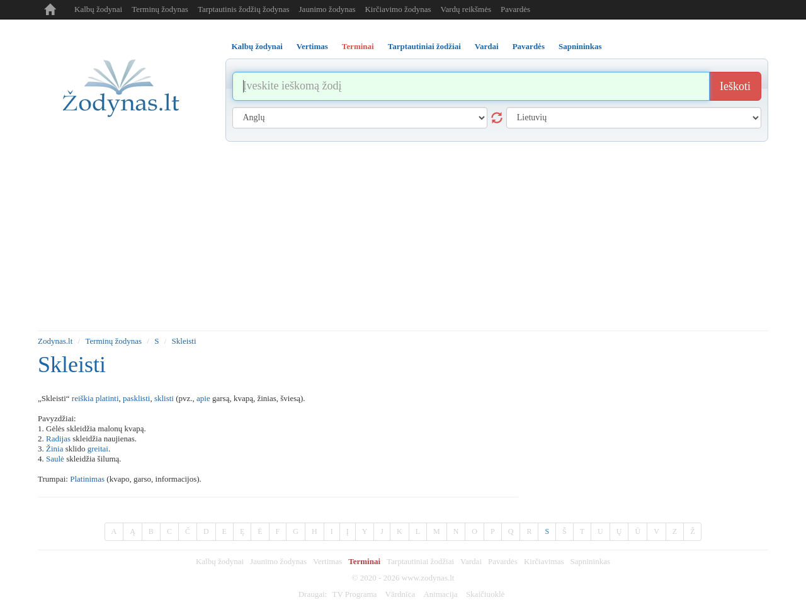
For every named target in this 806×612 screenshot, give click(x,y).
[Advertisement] (403, 236)
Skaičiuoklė (485, 594)
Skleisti (184, 341)
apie (203, 398)
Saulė (55, 458)
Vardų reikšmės (466, 9)
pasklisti (136, 398)
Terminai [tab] (358, 46)
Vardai (471, 561)
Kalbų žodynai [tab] (257, 46)
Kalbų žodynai (98, 9)
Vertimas (327, 561)
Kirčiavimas (544, 561)
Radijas (58, 438)
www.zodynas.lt (428, 577)
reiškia (83, 398)
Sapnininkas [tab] (580, 46)
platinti (107, 398)
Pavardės (515, 9)
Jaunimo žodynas (327, 9)
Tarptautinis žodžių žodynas (244, 9)
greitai (98, 448)
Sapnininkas (590, 561)
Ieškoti (735, 86)
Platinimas (87, 479)
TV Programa (354, 594)
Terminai (364, 561)
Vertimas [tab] (312, 46)
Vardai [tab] (487, 46)
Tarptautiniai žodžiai (420, 561)
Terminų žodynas (160, 9)
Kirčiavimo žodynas (398, 9)
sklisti (164, 398)
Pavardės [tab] (529, 46)
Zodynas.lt (55, 341)
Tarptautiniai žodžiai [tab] (424, 46)
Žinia (54, 448)
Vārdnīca (400, 594)
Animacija (440, 594)
